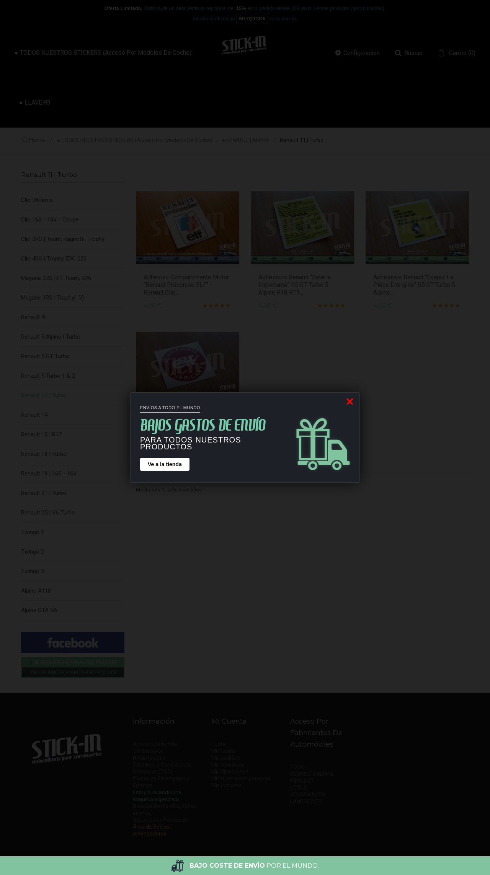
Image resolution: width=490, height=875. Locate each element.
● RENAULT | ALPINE (246, 140)
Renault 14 (34, 414)
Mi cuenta (223, 751)
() (461, 53)
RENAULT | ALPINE (312, 774)
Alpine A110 (36, 590)
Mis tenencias (228, 765)
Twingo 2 (32, 551)
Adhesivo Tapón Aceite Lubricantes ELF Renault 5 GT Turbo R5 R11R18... (183, 425)
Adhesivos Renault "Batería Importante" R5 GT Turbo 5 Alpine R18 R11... (294, 285)
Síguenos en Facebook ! (161, 820)
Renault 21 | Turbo (44, 493)
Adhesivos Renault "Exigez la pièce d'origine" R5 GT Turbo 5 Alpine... (414, 285)
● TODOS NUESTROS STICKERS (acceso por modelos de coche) (134, 140)
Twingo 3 (32, 571)
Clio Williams (37, 200)
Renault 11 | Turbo (44, 395)
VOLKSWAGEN (307, 794)
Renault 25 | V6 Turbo (48, 512)
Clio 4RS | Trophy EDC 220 (54, 258)
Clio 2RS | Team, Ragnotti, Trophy (63, 239)
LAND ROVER (306, 801)
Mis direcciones (229, 771)
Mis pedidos (225, 758)
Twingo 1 (32, 532)
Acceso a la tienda (155, 744)
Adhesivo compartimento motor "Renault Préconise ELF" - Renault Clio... (186, 285)
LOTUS (298, 788)
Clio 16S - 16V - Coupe (50, 219)
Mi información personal (240, 778)
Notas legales (149, 758)
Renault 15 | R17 (41, 434)
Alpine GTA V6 (39, 610)
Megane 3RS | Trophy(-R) (52, 297)
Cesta (218, 744)
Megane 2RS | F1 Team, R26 (56, 278)
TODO (297, 767)
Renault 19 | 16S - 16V (49, 473)
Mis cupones (226, 785)
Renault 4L (34, 317)
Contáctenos (148, 751)
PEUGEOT (302, 781)
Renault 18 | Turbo (44, 454)
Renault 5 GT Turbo (45, 356)
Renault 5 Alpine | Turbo (50, 336)
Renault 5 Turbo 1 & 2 (48, 375)
